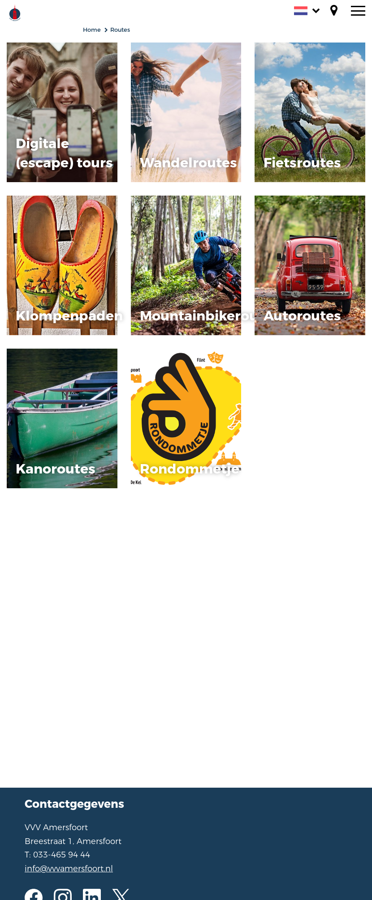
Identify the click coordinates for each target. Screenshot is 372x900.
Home (92, 30)
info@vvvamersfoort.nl (69, 868)
